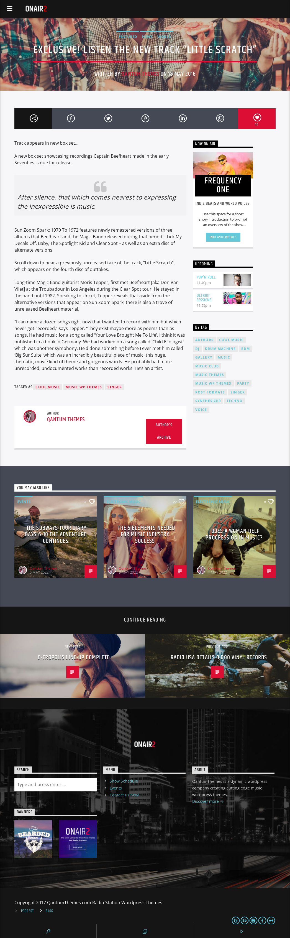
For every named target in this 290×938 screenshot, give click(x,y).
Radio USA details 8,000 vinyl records (219, 657)
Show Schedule (124, 781)
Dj (197, 348)
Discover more (208, 802)
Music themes (209, 374)
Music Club (207, 366)
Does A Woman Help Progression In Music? (234, 534)
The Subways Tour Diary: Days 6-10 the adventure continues (56, 534)
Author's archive (164, 431)
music (224, 357)
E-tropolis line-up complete (74, 657)
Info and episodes (223, 237)
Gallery (203, 357)
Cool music (47, 387)
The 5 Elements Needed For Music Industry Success (146, 534)
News (147, 36)
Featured (128, 36)
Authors (204, 340)
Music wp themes (84, 387)
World (164, 36)
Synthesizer (208, 400)
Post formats (210, 392)
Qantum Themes (140, 74)
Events (23, 501)
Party (243, 383)
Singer (114, 387)
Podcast (27, 911)
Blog (49, 911)
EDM (245, 348)
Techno (235, 400)
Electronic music (123, 501)
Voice (201, 409)
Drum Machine (220, 348)
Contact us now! (124, 795)
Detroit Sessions (204, 298)
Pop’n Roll (206, 277)
